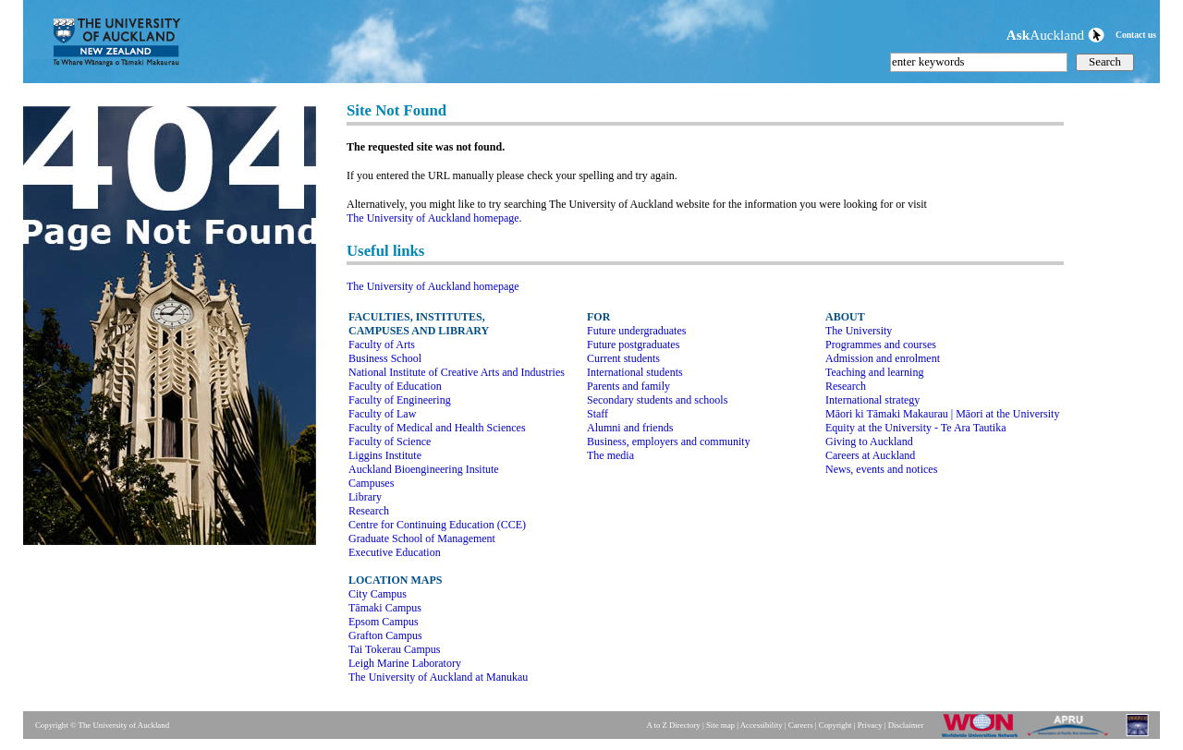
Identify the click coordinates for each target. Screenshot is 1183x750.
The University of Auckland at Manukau (438, 677)
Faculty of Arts (381, 344)
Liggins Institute (384, 455)
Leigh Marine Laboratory (404, 663)
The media (610, 455)
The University (858, 330)
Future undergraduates (636, 330)
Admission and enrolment (882, 358)
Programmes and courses (880, 344)
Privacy (870, 725)
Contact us (1136, 35)
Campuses (371, 483)
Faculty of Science (389, 441)
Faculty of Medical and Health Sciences (437, 427)
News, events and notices (881, 469)
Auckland (1055, 34)
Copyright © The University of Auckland (102, 725)
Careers (800, 725)
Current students (623, 358)
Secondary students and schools (657, 399)
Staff (597, 413)
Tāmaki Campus (384, 607)
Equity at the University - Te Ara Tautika (915, 427)
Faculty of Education (395, 386)
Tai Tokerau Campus (394, 649)
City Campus (377, 593)
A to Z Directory (673, 725)
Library (365, 496)
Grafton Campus (385, 635)
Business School (384, 358)
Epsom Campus (383, 621)
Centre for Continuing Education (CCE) (437, 524)
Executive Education (394, 552)
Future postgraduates (633, 344)
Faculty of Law (382, 413)
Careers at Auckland (870, 455)
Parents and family (628, 386)
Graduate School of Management (421, 538)
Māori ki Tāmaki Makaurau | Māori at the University (942, 413)
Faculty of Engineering (399, 399)
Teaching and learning (874, 372)
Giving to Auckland (869, 441)
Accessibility (761, 725)
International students (635, 372)
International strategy (872, 399)
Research (368, 510)
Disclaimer (906, 725)
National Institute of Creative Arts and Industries (456, 372)
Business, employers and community (668, 441)
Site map (720, 725)
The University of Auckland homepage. (434, 218)
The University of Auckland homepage (433, 286)
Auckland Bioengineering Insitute (423, 469)
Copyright (835, 725)
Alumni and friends (630, 427)
